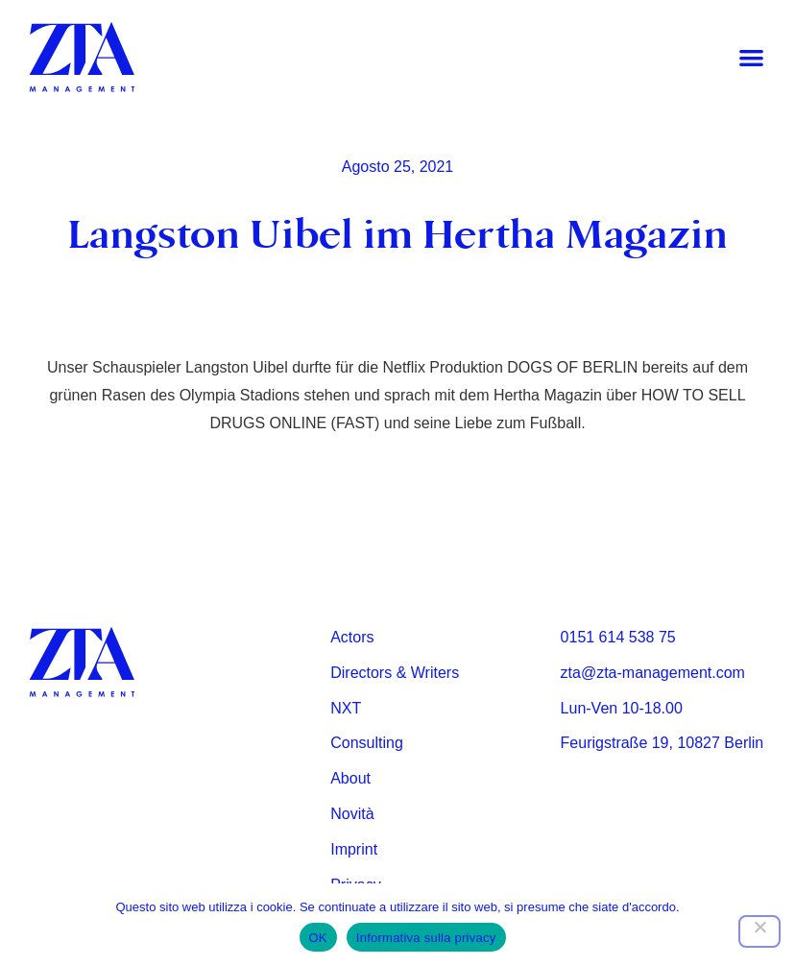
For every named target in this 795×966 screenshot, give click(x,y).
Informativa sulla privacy (426, 937)
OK (318, 937)
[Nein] (759, 931)
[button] (751, 58)
